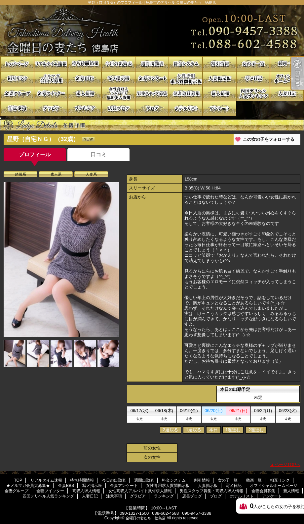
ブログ (152, 108)
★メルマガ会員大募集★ (51, 78)
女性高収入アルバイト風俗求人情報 (118, 93)
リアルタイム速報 (51, 63)
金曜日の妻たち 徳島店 (146, 518)
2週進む (256, 429)
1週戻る (193, 429)
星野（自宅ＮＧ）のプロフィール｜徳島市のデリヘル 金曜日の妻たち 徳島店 (152, 30)
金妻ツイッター (51, 93)
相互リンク (17, 78)
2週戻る (170, 429)
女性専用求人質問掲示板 (186, 78)
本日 (213, 429)
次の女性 (152, 457)
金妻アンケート (152, 78)
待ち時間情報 (84, 63)
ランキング (84, 108)
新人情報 (219, 93)
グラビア (51, 108)
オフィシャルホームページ (287, 78)
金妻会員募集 (186, 93)
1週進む (233, 429)
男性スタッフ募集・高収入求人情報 (152, 93)
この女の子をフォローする (268, 139)
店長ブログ (118, 108)
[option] (61, 259)
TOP (17, 63)
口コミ (98, 154)
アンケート (219, 108)
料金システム (186, 63)
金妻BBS (84, 78)
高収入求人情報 (84, 93)
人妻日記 (287, 93)
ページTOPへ (288, 464)
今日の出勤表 (118, 63)
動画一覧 (287, 63)
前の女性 (152, 447)
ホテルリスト (186, 108)
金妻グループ (17, 93)
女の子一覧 (253, 63)
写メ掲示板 (118, 78)
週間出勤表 (152, 63)
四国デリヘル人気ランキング (253, 93)
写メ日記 (253, 78)
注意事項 (17, 108)
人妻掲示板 (219, 78)
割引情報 (219, 63)
